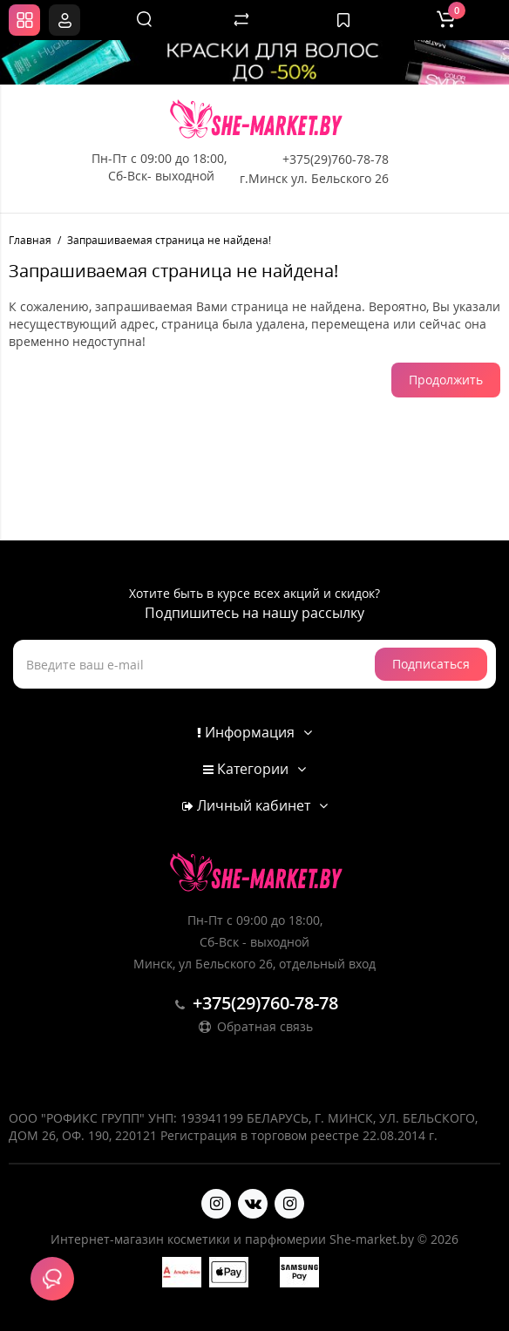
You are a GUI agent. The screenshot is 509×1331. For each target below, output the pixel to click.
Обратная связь (254, 1026)
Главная (30, 240)
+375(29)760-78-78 (335, 159)
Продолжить (446, 379)
